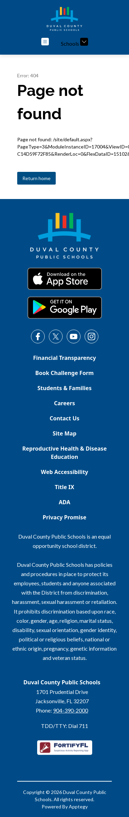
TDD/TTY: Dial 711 (64, 725)
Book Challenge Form (64, 373)
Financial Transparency (64, 358)
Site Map (64, 433)
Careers (64, 403)
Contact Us (64, 418)
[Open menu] (45, 41)
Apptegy (78, 806)
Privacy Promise (64, 517)
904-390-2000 (70, 710)
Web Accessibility (64, 472)
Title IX (64, 487)
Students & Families (64, 388)
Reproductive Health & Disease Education (64, 453)
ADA (65, 502)
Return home (36, 178)
